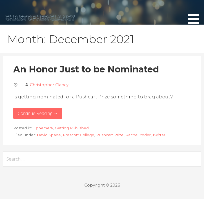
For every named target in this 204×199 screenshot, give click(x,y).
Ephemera (43, 128)
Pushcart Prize (110, 135)
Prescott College (78, 135)
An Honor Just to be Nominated (86, 69)
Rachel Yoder (138, 135)
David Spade (49, 135)
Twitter (159, 135)
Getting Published (72, 128)
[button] (195, 13)
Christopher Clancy (49, 84)
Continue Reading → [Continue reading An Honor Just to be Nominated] (38, 113)
